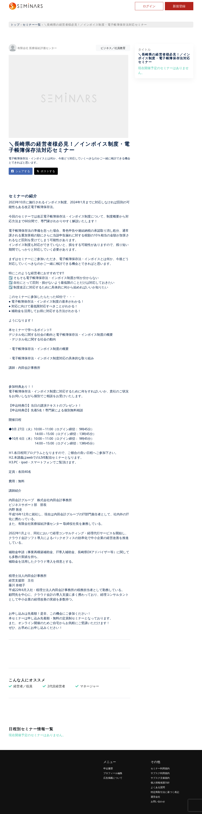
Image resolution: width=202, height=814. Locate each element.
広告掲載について (112, 778)
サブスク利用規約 (160, 773)
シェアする (20, 171)
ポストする (46, 171)
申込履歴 (108, 768)
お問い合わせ (158, 801)
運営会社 (155, 796)
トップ (15, 24)
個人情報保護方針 (160, 782)
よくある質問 (158, 787)
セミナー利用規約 (160, 768)
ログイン (149, 6)
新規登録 (179, 6)
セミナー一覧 (32, 24)
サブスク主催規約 (160, 778)
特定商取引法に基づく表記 (165, 792)
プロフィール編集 (112, 773)
